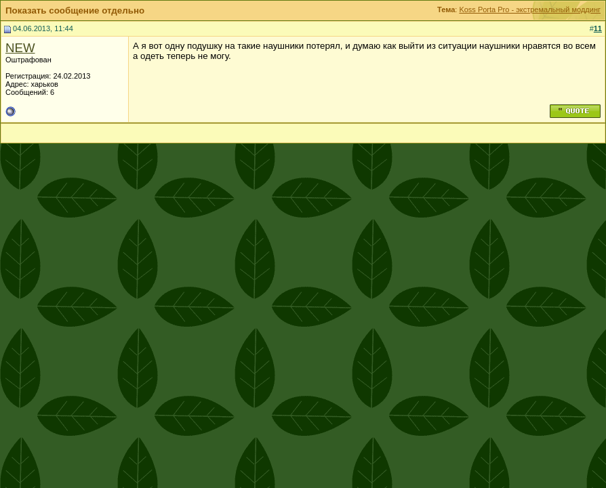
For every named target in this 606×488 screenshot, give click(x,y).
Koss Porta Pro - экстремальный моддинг (530, 9)
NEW (20, 48)
